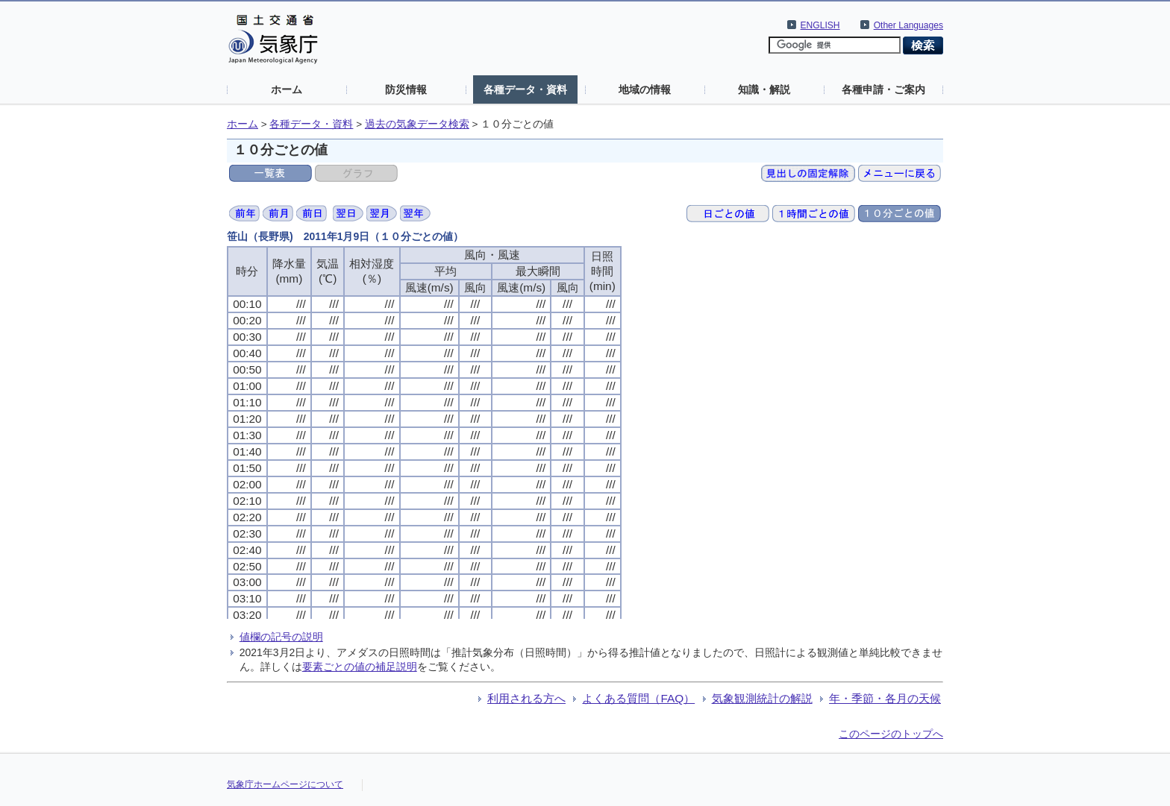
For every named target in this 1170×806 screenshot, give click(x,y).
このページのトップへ (891, 734)
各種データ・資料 (525, 89)
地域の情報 (645, 89)
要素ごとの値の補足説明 (359, 667)
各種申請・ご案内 (883, 89)
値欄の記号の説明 (281, 637)
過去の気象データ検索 (417, 124)
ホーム (286, 89)
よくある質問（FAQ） (638, 698)
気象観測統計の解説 (762, 698)
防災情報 (406, 89)
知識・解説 (764, 89)
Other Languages (908, 25)
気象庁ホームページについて (285, 784)
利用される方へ (526, 698)
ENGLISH (820, 25)
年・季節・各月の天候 (885, 698)
